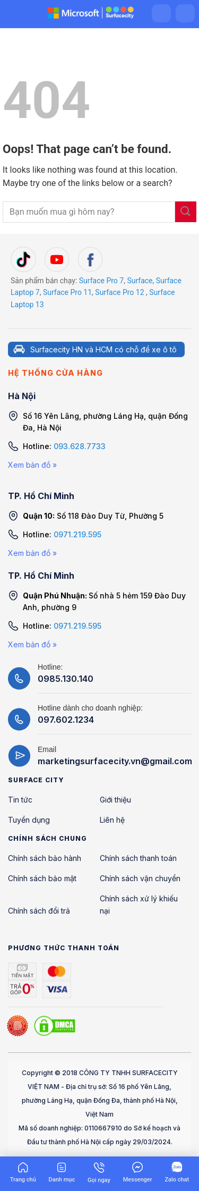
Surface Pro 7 (101, 280)
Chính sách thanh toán (138, 858)
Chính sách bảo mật (42, 878)
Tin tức (20, 799)
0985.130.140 (65, 678)
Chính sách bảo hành (44, 858)
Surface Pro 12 (119, 292)
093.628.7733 (80, 446)
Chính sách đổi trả (39, 910)
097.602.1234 (66, 719)
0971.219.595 (77, 534)
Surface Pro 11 (67, 292)
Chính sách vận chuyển (140, 878)
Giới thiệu (115, 799)
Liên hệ (112, 819)
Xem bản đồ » (32, 464)
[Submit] (185, 211)
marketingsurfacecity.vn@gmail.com (115, 761)
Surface (139, 280)
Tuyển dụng (29, 819)
